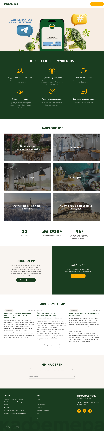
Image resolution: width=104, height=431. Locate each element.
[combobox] (52, 377)
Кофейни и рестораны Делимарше (14, 402)
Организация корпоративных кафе (13, 399)
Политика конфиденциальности (45, 419)
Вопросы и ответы (40, 4)
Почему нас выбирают (43, 410)
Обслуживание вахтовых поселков (14, 410)
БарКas (6, 404)
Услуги (25, 4)
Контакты (86, 4)
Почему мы (70, 4)
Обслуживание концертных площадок (15, 413)
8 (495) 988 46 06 (86, 395)
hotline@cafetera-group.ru (84, 398)
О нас (30, 4)
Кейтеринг (7, 407)
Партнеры (78, 4)
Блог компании (52, 4)
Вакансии (61, 4)
